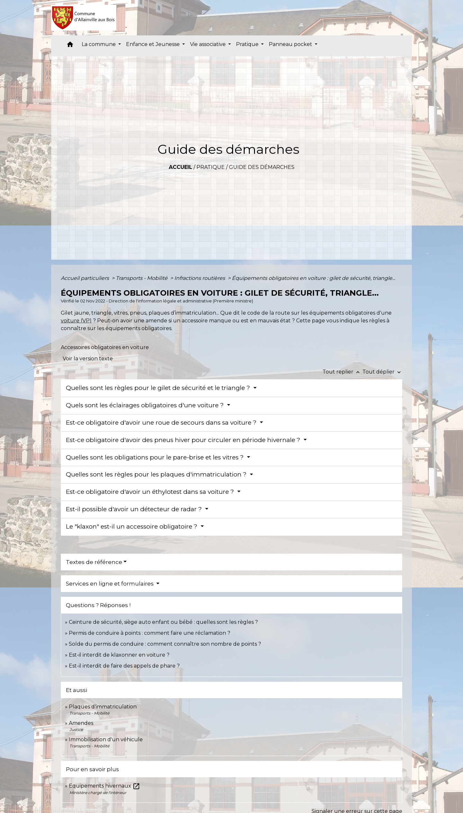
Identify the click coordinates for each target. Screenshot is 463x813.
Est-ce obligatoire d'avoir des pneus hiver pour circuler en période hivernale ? (184, 440)
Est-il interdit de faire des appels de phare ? (124, 666)
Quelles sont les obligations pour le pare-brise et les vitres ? (155, 457)
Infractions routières (200, 278)
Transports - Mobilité (142, 278)
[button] (70, 46)
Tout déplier (382, 372)
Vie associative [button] (208, 44)
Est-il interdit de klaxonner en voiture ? (119, 655)
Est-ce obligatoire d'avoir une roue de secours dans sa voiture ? (162, 422)
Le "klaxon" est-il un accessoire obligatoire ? (132, 526)
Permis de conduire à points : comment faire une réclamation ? (149, 633)
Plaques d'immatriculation (103, 707)
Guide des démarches (262, 167)
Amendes (81, 723)
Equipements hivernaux (104, 786)
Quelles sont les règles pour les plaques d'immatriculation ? (157, 474)
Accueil (180, 167)
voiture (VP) (76, 321)
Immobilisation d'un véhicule (106, 739)
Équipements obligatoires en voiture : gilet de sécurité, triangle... (313, 278)
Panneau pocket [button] (291, 44)
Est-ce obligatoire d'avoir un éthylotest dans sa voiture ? (151, 491)
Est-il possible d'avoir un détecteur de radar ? (135, 509)
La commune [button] (99, 44)
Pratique (210, 167)
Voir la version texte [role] (88, 359)
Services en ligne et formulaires (110, 583)
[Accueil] (83, 17)
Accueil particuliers (85, 278)
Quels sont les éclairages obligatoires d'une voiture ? (145, 405)
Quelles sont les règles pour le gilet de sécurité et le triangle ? (159, 388)
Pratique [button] (248, 44)
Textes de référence (94, 562)
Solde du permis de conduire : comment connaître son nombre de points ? (165, 644)
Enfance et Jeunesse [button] (153, 44)
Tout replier (342, 372)
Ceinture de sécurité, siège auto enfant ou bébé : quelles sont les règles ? (163, 622)
